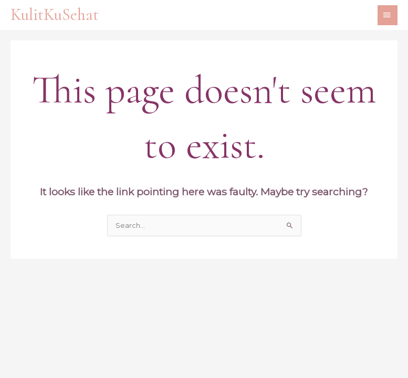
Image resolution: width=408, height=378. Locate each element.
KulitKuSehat (55, 15)
